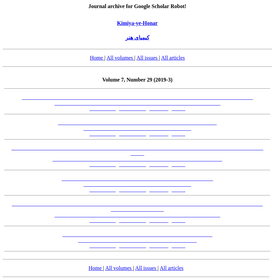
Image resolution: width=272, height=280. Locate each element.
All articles (173, 58)
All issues (147, 58)
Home (97, 58)
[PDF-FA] (159, 108)
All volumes (120, 58)
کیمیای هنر (137, 37)
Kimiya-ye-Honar (137, 23)
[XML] (178, 108)
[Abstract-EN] (132, 108)
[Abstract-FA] (103, 108)
